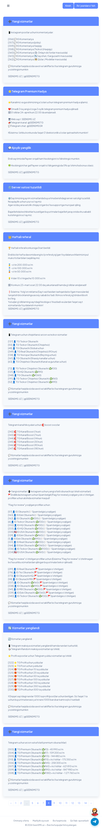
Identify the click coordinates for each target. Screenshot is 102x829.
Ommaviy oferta (21, 820)
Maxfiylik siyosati (41, 820)
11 (66, 803)
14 (85, 803)
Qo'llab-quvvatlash (79, 820)
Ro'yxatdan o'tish (86, 5)
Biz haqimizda (59, 820)
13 (79, 803)
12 (72, 803)
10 (60, 803)
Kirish (68, 5)
